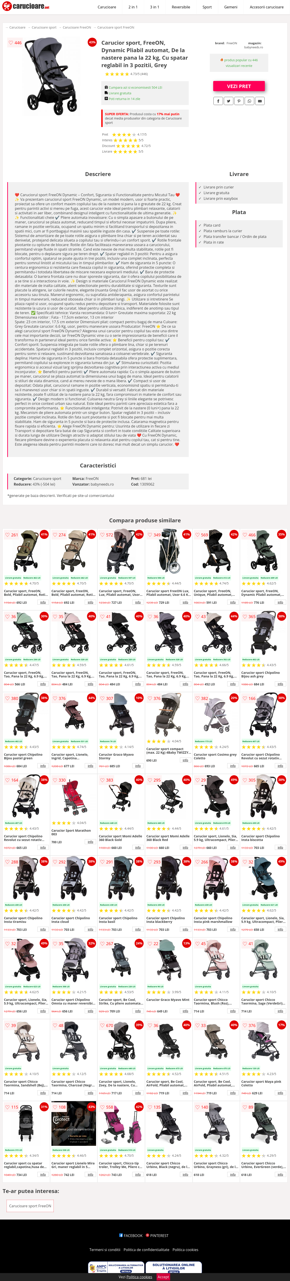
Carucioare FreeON (77, 27)
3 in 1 (154, 7)
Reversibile (181, 7)
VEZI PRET (239, 86)
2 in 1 (133, 7)
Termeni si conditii (105, 1249)
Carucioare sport (44, 27)
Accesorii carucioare (267, 7)
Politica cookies (185, 1249)
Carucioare (107, 7)
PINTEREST (157, 1235)
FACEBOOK (131, 1235)
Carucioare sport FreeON (115, 27)
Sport (207, 7)
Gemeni (230, 7)
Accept (163, 1276)
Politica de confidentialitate (146, 1249)
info (43, 602)
